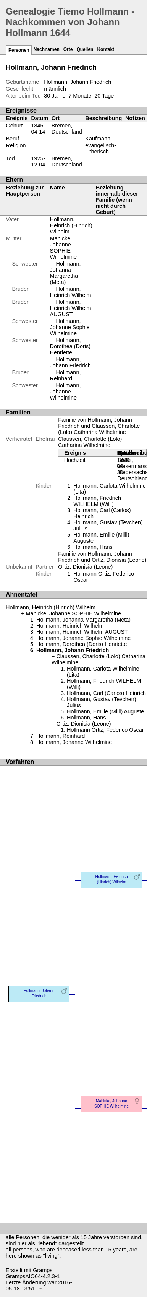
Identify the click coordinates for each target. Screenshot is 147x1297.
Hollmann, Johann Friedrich (70, 362)
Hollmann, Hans (92, 547)
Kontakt (105, 49)
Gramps (42, 1270)
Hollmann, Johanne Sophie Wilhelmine (70, 327)
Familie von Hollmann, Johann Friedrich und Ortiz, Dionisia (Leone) (102, 557)
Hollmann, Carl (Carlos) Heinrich (106, 693)
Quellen (84, 49)
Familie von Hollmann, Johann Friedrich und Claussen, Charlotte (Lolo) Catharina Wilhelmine (99, 426)
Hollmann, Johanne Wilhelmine (65, 391)
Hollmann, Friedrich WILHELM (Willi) (97, 501)
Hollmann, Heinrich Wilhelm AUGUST (70, 308)
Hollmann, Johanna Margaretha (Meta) (65, 273)
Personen (18, 50)
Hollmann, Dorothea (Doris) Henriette (70, 346)
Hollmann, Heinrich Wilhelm (70, 292)
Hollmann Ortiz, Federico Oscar (105, 730)
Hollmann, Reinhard (65, 375)
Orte (68, 49)
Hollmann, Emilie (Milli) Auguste (105, 711)
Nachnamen (47, 49)
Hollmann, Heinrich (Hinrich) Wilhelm (71, 225)
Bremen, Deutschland (67, 128)
